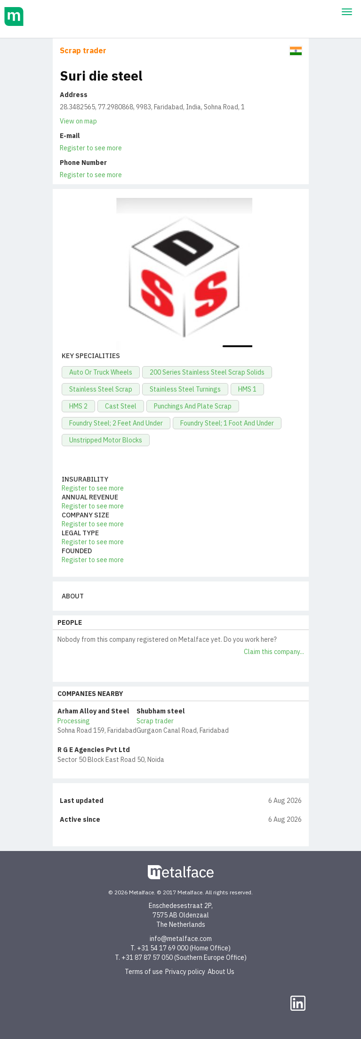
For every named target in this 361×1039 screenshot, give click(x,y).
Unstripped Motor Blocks (105, 440)
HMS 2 (78, 406)
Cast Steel (120, 406)
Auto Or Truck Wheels (100, 372)
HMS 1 (247, 389)
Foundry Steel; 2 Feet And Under (116, 423)
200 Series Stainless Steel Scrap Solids (207, 372)
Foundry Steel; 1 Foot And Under (227, 423)
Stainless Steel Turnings (185, 389)
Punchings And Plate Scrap (193, 406)
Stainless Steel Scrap (100, 389)
